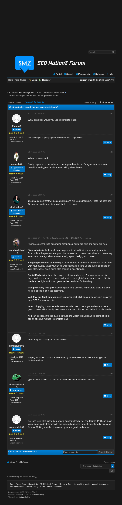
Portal (57, 74)
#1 (111, 114)
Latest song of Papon (37, 137)
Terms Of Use (46, 487)
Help (109, 74)
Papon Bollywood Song (59, 137)
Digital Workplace (33, 92)
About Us (58, 487)
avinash (15, 164)
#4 (111, 238)
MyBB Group (39, 494)
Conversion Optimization (53, 92)
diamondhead (16, 384)
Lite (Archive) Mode (81, 484)
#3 (111, 195)
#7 (111, 415)
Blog (12, 484)
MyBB (20, 494)
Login (33, 80)
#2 (111, 152)
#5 (111, 333)
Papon (15, 126)
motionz (87, 238)
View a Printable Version (19, 462)
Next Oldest (15, 452)
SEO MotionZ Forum (16, 92)
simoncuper (15, 346)
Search (68, 74)
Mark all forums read (100, 484)
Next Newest (29, 452)
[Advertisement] (61, 23)
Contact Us (33, 484)
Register (45, 80)
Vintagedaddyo (24, 497)
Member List (83, 74)
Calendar (98, 74)
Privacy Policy (32, 487)
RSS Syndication (17, 487)
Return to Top (65, 484)
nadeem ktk (15, 427)
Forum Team (21, 484)
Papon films (77, 137)
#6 (111, 373)
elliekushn (15, 207)
